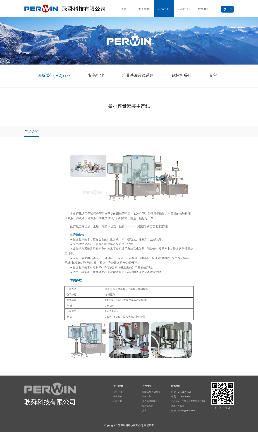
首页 (124, 9)
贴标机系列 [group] (181, 75)
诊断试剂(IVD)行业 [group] (53, 75)
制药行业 (146, 396)
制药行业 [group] (96, 75)
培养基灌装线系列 (150, 401)
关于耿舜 (144, 9)
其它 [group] (213, 75)
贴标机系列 (147, 406)
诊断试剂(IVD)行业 (151, 392)
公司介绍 (117, 392)
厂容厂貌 (117, 401)
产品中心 (163, 9)
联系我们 (203, 9)
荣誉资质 (117, 396)
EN (227, 9)
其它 (144, 410)
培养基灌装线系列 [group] (138, 75)
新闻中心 (184, 9)
